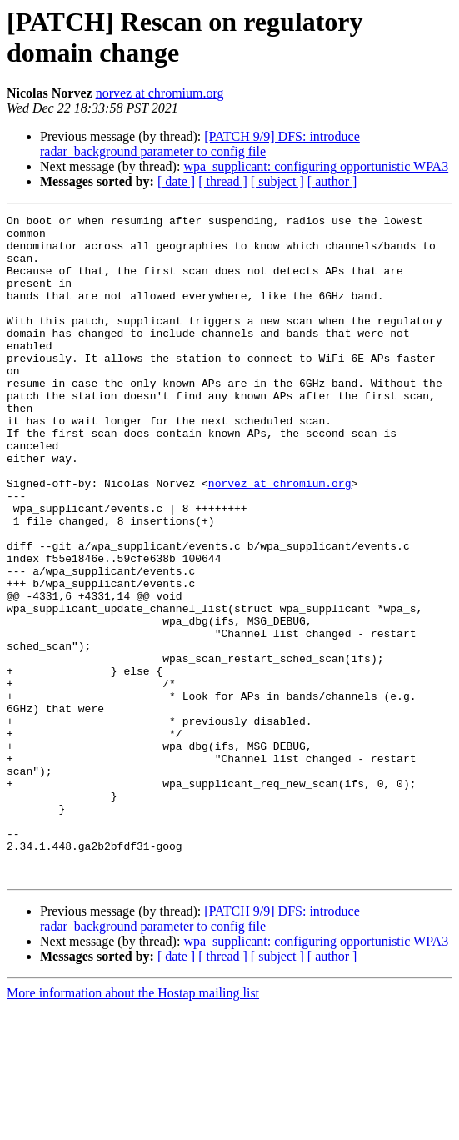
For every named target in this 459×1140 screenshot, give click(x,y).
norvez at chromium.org (160, 93)
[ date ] (176, 181)
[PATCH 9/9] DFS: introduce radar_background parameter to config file (200, 143)
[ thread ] (222, 181)
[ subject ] (277, 181)
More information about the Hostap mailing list (133, 1125)
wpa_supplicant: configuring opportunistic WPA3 (315, 166)
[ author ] (332, 181)
